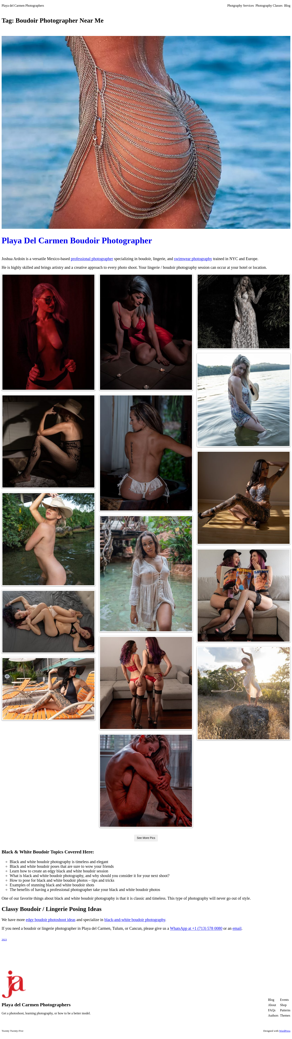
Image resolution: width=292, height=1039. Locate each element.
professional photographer (92, 258)
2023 (4, 939)
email (237, 928)
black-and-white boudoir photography (134, 919)
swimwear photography (193, 258)
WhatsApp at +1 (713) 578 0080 (196, 928)
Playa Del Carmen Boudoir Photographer (77, 240)
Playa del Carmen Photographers (23, 5)
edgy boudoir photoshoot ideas (50, 919)
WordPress (284, 1030)
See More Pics (146, 837)
